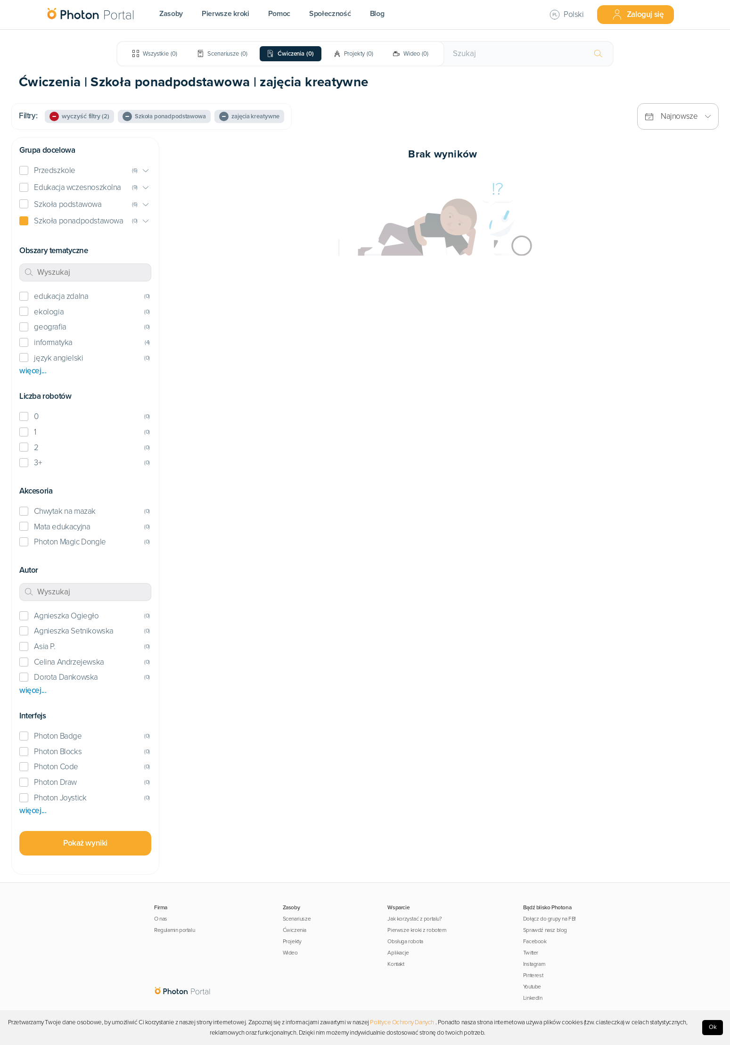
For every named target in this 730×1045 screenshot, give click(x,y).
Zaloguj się (638, 14)
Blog (377, 13)
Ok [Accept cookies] (713, 1027)
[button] (85, 171)
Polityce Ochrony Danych (402, 1022)
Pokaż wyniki (85, 843)
